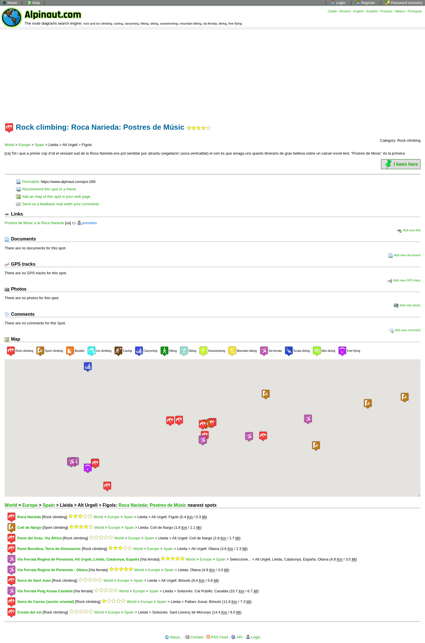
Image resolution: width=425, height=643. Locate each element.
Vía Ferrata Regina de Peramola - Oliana (52, 570)
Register (365, 3)
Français (386, 11)
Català (332, 11)
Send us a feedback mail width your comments (57, 204)
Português (415, 11)
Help (33, 3)
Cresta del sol (29, 612)
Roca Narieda (29, 517)
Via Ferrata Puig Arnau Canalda (45, 591)
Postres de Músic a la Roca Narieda (34, 223)
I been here (401, 164)
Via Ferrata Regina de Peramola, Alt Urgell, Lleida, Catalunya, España (78, 559)
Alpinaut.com (53, 14)
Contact (194, 637)
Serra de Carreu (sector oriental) (45, 601)
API (237, 637)
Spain (39, 145)
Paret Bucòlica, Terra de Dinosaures (49, 549)
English (358, 11)
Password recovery (404, 3)
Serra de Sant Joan (34, 580)
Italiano (400, 11)
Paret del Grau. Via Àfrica (39, 538)
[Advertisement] (212, 72)
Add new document (404, 255)
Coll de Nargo (29, 527)
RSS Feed (217, 637)
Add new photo (407, 305)
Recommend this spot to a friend (46, 189)
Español (372, 11)
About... (174, 637)
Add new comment (404, 330)
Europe (25, 145)
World (9, 145)
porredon (89, 223)
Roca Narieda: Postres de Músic (152, 505)
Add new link (408, 230)
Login (338, 3)
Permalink (27, 182)
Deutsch (345, 11)
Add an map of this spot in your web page (53, 196)
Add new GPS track (404, 280)
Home (9, 3)
